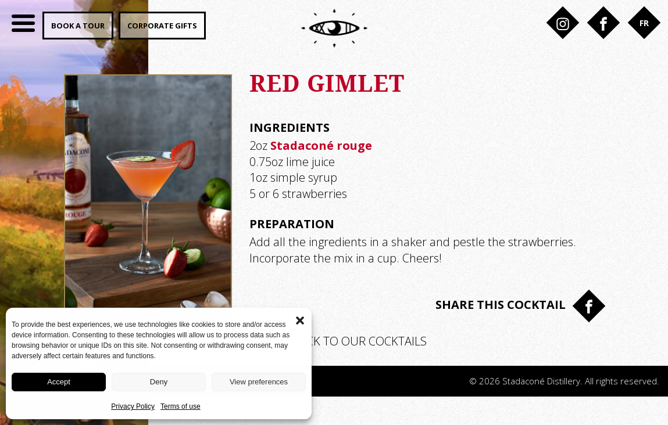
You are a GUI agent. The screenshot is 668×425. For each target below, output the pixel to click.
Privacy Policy (133, 406)
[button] (300, 319)
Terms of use (180, 406)
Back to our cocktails (338, 341)
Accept (58, 381)
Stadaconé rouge (321, 145)
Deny (158, 381)
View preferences (259, 381)
